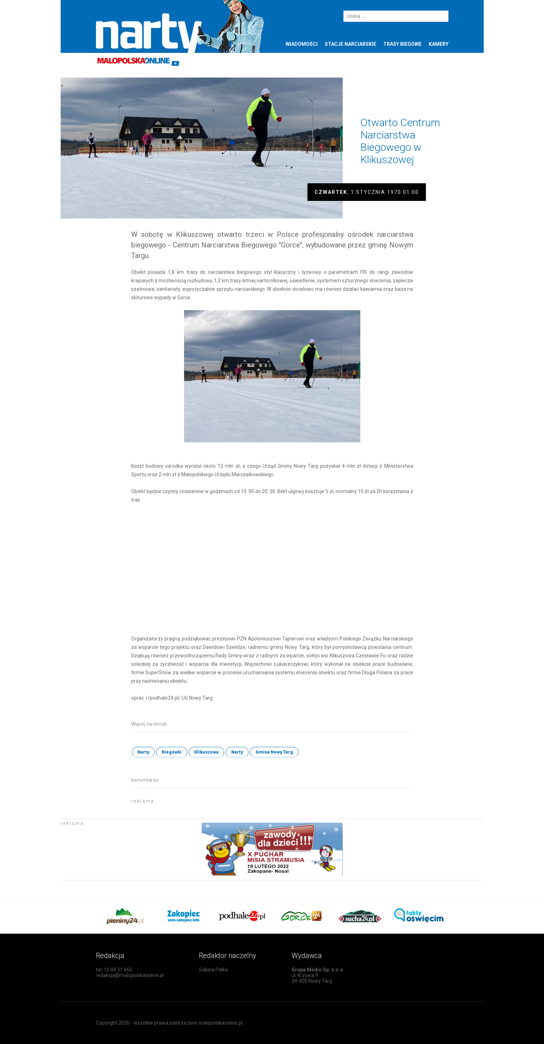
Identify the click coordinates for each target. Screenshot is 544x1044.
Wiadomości (302, 44)
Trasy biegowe (402, 44)
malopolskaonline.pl (220, 1023)
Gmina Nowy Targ (274, 752)
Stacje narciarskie (350, 44)
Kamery (438, 44)
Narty (143, 752)
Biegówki (172, 752)
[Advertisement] (213, 805)
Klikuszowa (206, 752)
